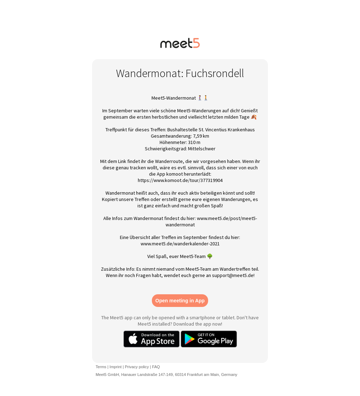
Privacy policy (137, 367)
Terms (101, 367)
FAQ (156, 367)
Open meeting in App (180, 300)
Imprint (116, 367)
